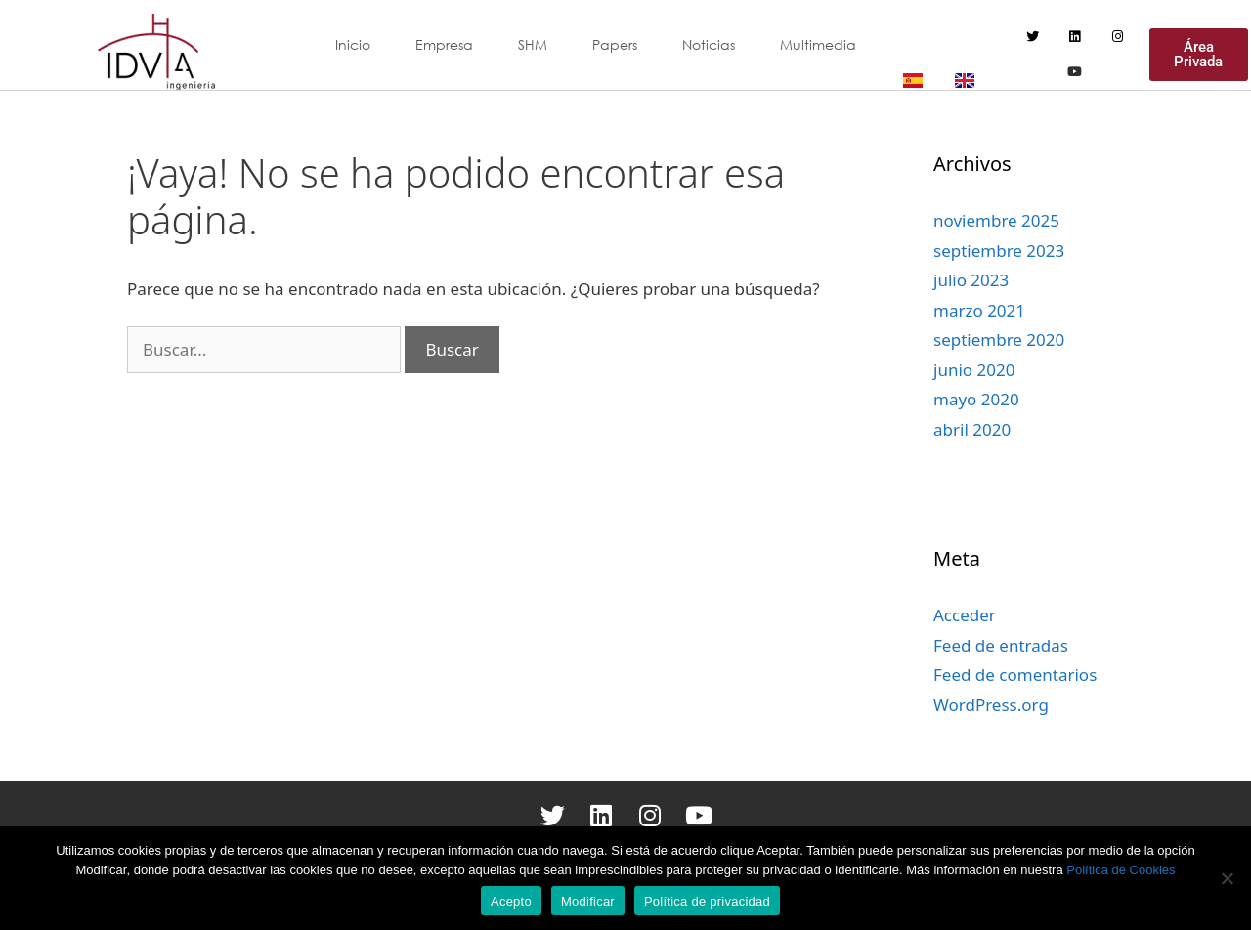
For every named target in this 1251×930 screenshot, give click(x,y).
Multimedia (818, 44)
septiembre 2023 (998, 250)
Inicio (352, 44)
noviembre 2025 (996, 220)
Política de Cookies (1120, 870)
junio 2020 (973, 370)
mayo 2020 (976, 399)
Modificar (588, 901)
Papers (614, 44)
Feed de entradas (1000, 645)
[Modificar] (1226, 878)
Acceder (964, 615)
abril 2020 (972, 429)
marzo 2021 (979, 310)
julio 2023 (971, 280)
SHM (532, 44)
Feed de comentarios (1015, 674)
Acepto (511, 901)
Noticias (708, 44)
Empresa (444, 44)
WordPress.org (991, 705)
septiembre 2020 (998, 339)
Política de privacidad (707, 901)
